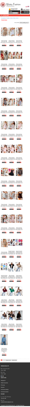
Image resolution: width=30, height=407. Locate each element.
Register (27, 9)
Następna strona (8, 360)
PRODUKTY (3, 380)
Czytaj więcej (4, 20)
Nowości (2, 387)
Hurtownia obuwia (4, 391)
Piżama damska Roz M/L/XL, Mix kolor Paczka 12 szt (11, 41)
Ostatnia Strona (14, 360)
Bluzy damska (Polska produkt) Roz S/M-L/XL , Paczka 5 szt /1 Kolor (4, 350)
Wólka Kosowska (4, 382)
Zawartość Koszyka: (14, 9)
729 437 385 (3, 398)
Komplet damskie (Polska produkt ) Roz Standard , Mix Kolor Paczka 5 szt (11, 252)
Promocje (3, 385)
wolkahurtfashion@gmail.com (7, 402)
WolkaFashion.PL (11, 405)
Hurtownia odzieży (4, 389)
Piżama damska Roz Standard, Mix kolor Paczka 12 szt (4, 65)
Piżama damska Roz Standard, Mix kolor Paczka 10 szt (11, 205)
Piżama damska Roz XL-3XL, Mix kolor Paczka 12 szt (4, 41)
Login (24, 9)
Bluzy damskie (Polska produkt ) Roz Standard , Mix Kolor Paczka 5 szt (11, 277)
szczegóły (3, 45)
